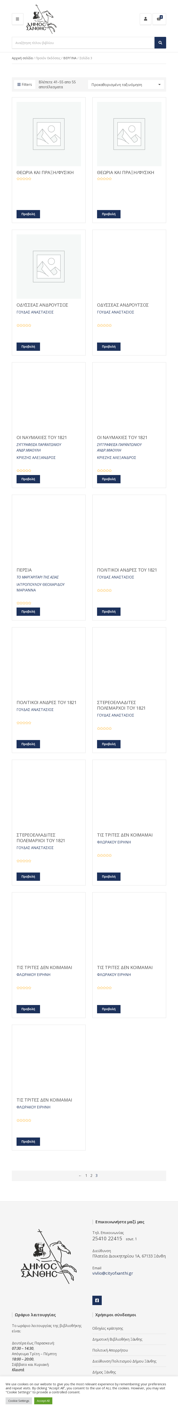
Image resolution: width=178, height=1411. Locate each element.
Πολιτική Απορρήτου (110, 1350)
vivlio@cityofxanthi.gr (112, 1273)
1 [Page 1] (86, 1175)
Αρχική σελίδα (22, 58)
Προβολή (28, 214)
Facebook (97, 1300)
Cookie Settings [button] (18, 1401)
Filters (24, 84)
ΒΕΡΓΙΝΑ (69, 58)
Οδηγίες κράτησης (107, 1328)
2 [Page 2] (91, 1175)
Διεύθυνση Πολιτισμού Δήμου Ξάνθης (124, 1361)
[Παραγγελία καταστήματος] (126, 84)
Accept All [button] (43, 1401)
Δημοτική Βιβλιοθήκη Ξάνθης (117, 1339)
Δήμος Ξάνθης (104, 1372)
